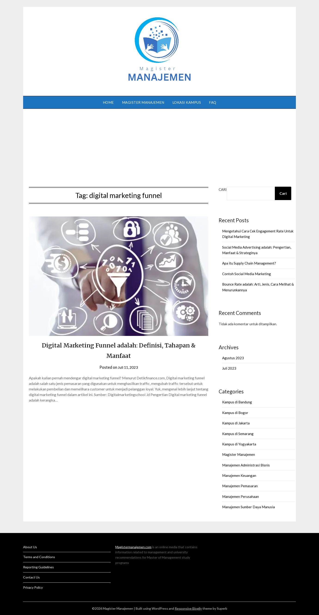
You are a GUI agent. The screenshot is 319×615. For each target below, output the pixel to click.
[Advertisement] (159, 146)
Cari (223, 189)
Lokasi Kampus (186, 102)
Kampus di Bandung (237, 402)
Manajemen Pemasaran (240, 486)
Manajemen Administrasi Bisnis (246, 465)
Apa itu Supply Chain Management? (249, 263)
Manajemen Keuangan (239, 475)
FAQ (212, 102)
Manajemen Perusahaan (240, 496)
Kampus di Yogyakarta (239, 444)
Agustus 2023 (233, 358)
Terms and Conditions (39, 557)
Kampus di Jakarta (236, 423)
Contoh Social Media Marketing (246, 274)
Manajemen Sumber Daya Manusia (248, 507)
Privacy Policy (33, 587)
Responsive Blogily (188, 608)
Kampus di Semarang (238, 434)
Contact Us (31, 577)
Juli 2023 (229, 368)
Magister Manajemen (143, 102)
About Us (30, 547)
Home (108, 102)
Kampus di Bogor (235, 413)
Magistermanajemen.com (133, 547)
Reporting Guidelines (38, 567)
